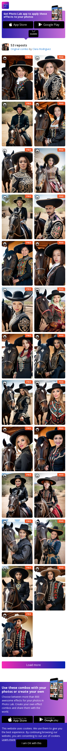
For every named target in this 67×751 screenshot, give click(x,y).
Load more (33, 665)
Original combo (19, 49)
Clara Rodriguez (42, 49)
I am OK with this (31, 743)
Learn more (8, 739)
